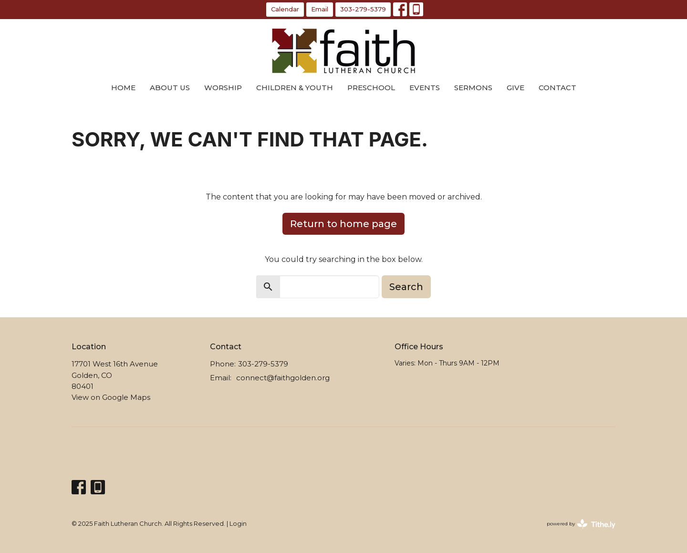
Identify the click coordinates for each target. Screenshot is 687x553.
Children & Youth (294, 87)
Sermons (473, 87)
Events (424, 87)
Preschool (371, 87)
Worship (223, 87)
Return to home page (343, 224)
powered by (581, 524)
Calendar (285, 9)
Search (406, 286)
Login (238, 523)
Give (515, 87)
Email (319, 9)
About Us (170, 87)
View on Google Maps (111, 397)
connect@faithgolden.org (283, 377)
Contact (557, 87)
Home (123, 87)
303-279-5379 (363, 9)
